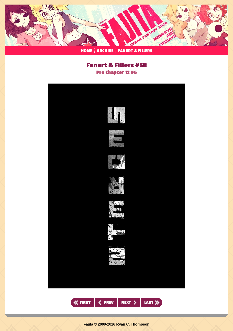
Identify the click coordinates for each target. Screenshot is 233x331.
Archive (105, 50)
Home (86, 50)
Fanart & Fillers (135, 50)
